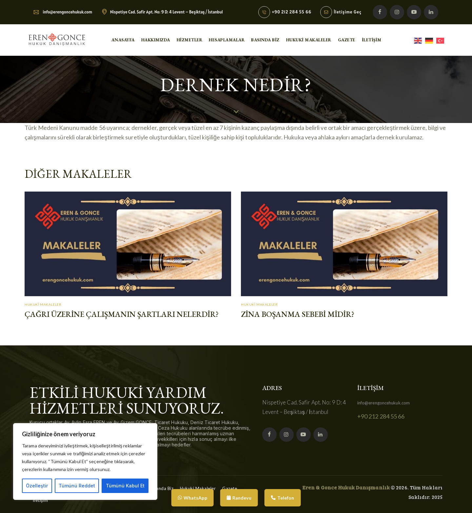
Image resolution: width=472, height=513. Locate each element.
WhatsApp (192, 498)
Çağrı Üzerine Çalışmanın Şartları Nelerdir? (122, 314)
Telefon (282, 498)
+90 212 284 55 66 (381, 416)
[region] (85, 461)
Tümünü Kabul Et (125, 485)
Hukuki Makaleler (43, 304)
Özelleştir (37, 485)
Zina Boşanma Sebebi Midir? (297, 314)
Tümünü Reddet (77, 485)
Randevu (239, 498)
